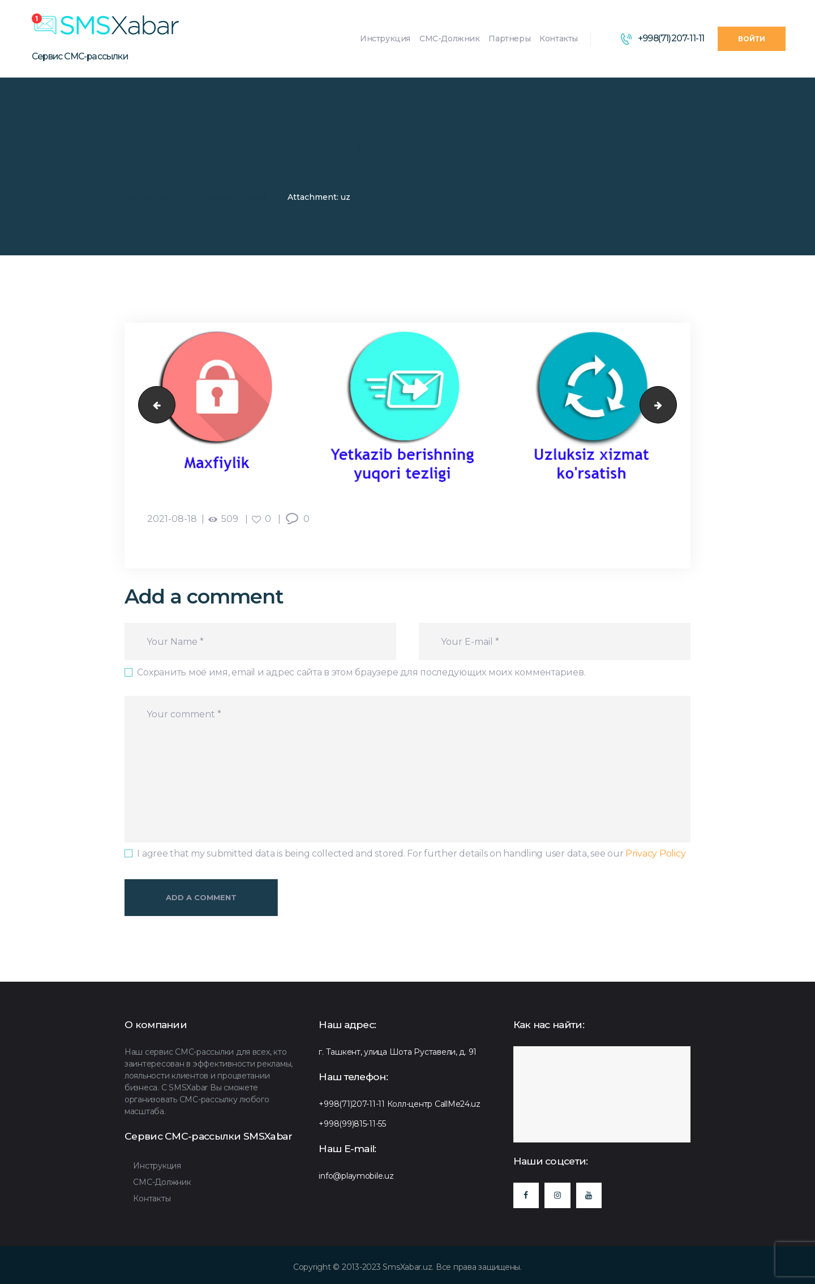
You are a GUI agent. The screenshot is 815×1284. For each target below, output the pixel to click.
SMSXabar (146, 197)
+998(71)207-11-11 (352, 1104)
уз (152, 404)
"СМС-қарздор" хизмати (227, 197)
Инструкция (157, 1166)
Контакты (151, 1198)
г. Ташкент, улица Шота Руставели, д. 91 (398, 1052)
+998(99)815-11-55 (352, 1124)
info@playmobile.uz (356, 1176)
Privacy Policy (655, 853)
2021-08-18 (172, 518)
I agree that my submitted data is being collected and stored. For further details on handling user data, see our (411, 853)
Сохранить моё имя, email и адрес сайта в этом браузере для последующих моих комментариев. (361, 672)
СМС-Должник (162, 1182)
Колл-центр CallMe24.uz (434, 1104)
